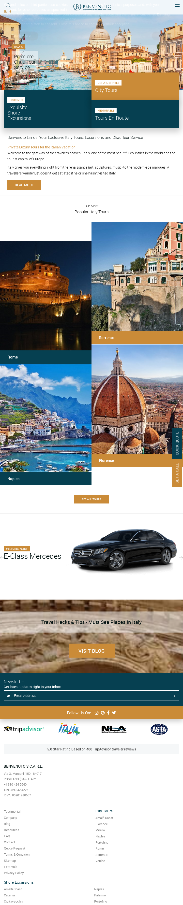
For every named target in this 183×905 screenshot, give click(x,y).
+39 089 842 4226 (16, 790)
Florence (101, 824)
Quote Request (14, 848)
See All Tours (91, 499)
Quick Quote (177, 443)
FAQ (7, 836)
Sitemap (10, 860)
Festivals (10, 866)
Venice (100, 861)
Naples (100, 836)
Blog (7, 823)
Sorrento (101, 854)
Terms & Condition (17, 854)
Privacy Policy (14, 873)
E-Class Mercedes (32, 556)
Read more (24, 185)
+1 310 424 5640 (15, 784)
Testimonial (12, 811)
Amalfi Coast (104, 818)
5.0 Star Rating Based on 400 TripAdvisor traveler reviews (91, 749)
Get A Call (177, 473)
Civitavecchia (13, 901)
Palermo (100, 895)
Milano (100, 830)
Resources (11, 830)
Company (10, 817)
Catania (9, 895)
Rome (99, 848)
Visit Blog (91, 650)
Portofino (101, 842)
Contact (9, 842)
